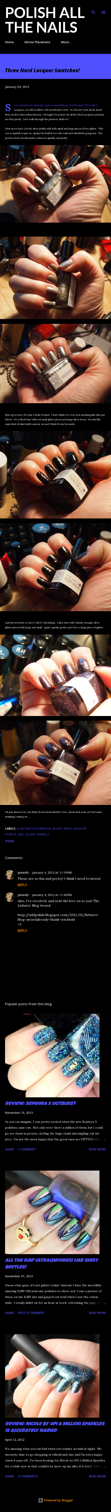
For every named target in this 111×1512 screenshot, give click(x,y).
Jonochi (23, 873)
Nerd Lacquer (75, 828)
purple (10, 834)
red (21, 834)
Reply (22, 885)
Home (9, 42)
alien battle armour (34, 828)
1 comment (27, 1149)
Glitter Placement (37, 42)
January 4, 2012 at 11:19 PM (52, 873)
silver (30, 834)
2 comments (28, 1476)
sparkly (43, 834)
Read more (97, 1149)
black (57, 828)
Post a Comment (31, 1313)
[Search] (93, 7)
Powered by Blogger (55, 1500)
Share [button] (9, 841)
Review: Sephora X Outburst (40, 1103)
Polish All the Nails (45, 20)
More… (66, 42)
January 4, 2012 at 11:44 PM (52, 895)
